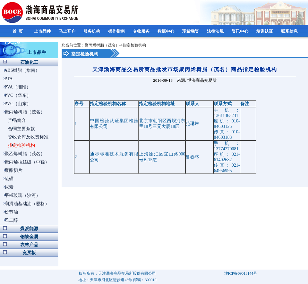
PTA (8, 78)
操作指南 (117, 31)
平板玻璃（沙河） (22, 195)
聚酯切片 (13, 170)
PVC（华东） (17, 95)
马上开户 (67, 31)
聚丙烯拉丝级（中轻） (26, 162)
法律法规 (216, 31)
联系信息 (290, 31)
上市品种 (43, 31)
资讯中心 (240, 31)
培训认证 (265, 31)
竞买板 (29, 252)
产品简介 (17, 120)
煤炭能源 (29, 228)
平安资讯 (12, 41)
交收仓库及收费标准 (28, 137)
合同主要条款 (21, 128)
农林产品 (29, 244)
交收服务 (141, 31)
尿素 (8, 187)
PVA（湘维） (17, 87)
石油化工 (29, 62)
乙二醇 (11, 220)
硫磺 (8, 178)
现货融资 (191, 31)
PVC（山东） (17, 103)
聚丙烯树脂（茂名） (24, 112)
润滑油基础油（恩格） (26, 203)
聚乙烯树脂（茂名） (24, 153)
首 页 (18, 31)
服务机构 (92, 31)
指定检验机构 (21, 145)
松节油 (11, 212)
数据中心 (166, 31)
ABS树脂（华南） (22, 70)
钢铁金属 (29, 236)
